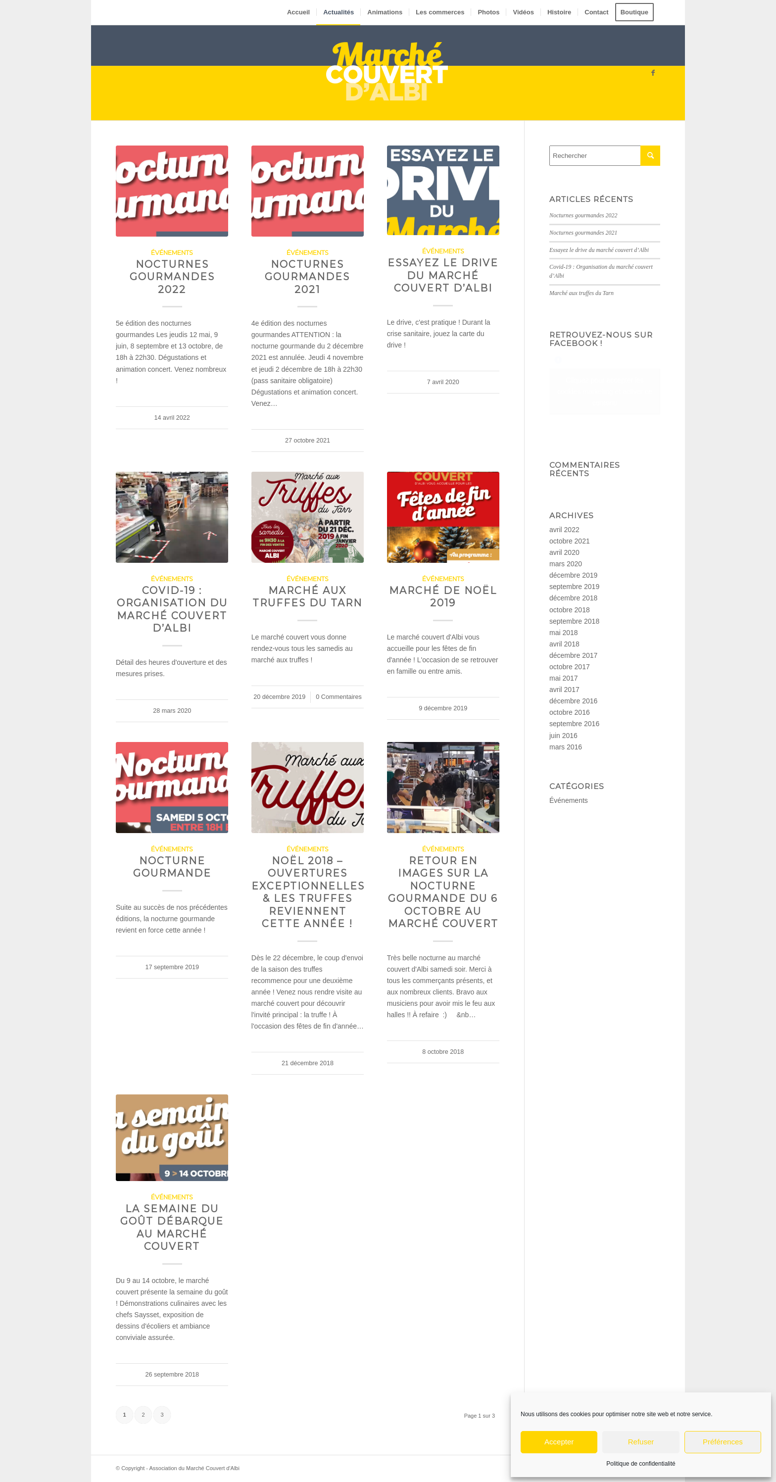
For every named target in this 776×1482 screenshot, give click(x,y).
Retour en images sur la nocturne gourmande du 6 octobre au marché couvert (443, 892)
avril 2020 (564, 552)
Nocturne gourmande (172, 867)
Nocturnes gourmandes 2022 (172, 277)
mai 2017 (563, 678)
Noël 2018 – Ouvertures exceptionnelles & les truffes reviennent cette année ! (308, 892)
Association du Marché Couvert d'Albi (194, 1468)
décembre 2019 (573, 575)
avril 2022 (564, 530)
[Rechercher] (604, 156)
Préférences (723, 1441)
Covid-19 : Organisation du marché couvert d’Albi (172, 609)
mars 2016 (565, 747)
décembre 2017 (573, 655)
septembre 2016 (574, 724)
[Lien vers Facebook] (652, 72)
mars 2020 (565, 564)
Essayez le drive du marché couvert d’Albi (443, 275)
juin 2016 (563, 736)
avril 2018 (564, 644)
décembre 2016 (573, 701)
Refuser (641, 1441)
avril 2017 (564, 689)
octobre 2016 (569, 712)
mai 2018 (563, 633)
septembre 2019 (574, 587)
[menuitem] (298, 12)
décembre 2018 (573, 598)
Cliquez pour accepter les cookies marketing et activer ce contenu (604, 391)
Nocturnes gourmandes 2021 (307, 277)
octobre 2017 (569, 667)
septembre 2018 (574, 621)
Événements (172, 252)
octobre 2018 (569, 610)
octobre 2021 (569, 541)
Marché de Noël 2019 (443, 597)
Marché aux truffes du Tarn (307, 597)
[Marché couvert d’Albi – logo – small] (388, 72)
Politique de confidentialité (640, 1463)
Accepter (559, 1441)
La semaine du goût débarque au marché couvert (172, 1227)
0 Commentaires (338, 696)
